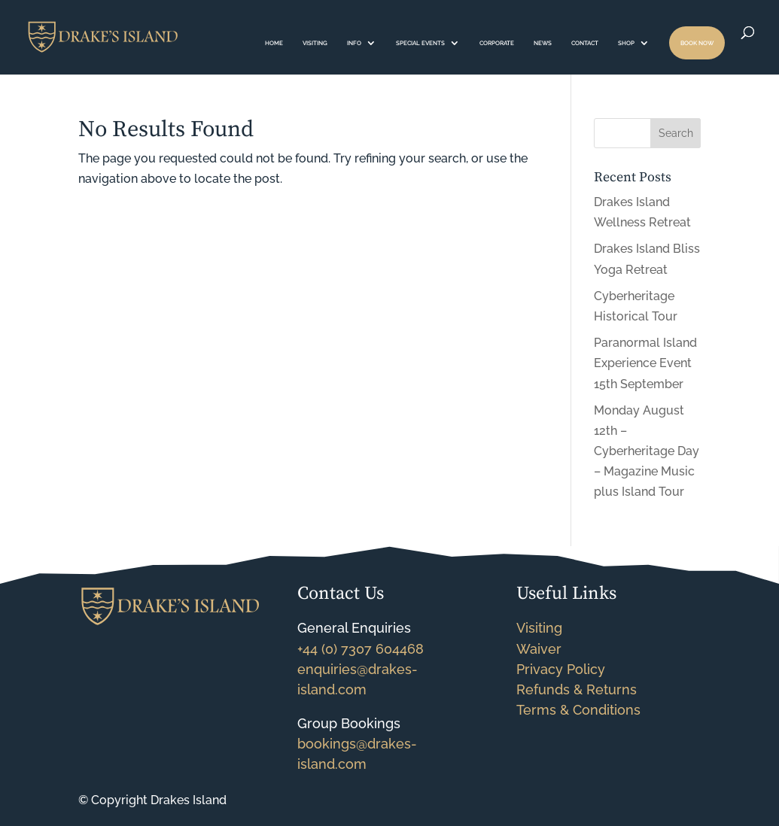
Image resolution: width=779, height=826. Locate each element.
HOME (274, 43)
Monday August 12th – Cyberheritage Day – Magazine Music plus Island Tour (646, 451)
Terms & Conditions (578, 710)
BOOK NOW (697, 43)
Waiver (538, 649)
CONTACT (584, 43)
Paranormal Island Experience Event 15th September (645, 363)
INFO (354, 43)
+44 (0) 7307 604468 (360, 649)
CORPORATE (496, 43)
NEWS (543, 43)
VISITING (315, 43)
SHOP (626, 43)
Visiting (539, 628)
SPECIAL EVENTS (420, 43)
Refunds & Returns (576, 689)
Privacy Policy (560, 669)
